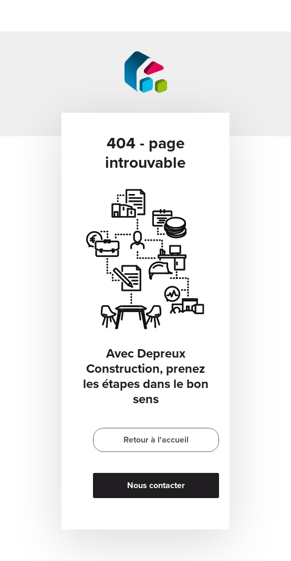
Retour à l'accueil (156, 440)
